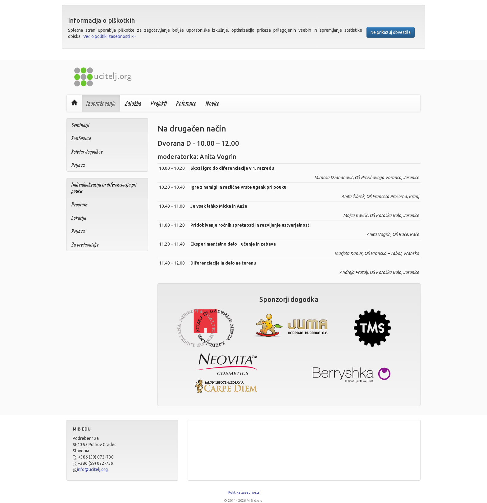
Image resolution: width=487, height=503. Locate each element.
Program (79, 204)
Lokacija (78, 218)
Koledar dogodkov (87, 151)
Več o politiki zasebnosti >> (109, 36)
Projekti (159, 103)
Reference (186, 103)
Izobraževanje (101, 103)
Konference (81, 138)
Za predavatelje (84, 244)
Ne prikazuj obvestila (391, 32)
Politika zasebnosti (243, 492)
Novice (212, 103)
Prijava (78, 165)
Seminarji (80, 125)
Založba (133, 103)
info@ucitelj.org (92, 469)
